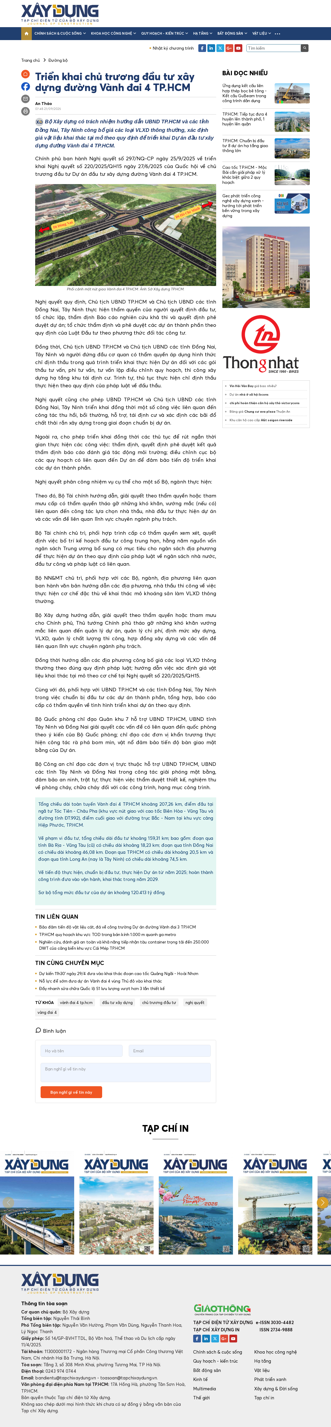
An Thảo (43, 103)
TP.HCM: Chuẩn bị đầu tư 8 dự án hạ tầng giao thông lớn (245, 145)
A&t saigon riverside (276, 420)
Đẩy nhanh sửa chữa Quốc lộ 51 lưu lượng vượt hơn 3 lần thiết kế (102, 988)
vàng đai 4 (47, 1012)
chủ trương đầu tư (159, 1002)
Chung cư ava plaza (259, 411)
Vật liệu (261, 33)
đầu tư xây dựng (117, 1002)
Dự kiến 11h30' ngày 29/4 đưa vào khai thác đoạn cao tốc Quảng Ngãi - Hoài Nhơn (118, 973)
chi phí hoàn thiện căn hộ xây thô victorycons (264, 403)
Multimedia (204, 1388)
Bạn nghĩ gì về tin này (71, 1092)
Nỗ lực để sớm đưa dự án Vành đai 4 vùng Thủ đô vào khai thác (100, 981)
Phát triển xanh (270, 1379)
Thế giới (201, 1397)
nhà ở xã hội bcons (253, 394)
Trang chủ (30, 60)
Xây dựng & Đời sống (276, 1388)
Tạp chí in (264, 1397)
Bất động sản (232, 33)
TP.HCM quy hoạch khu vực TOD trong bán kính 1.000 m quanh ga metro (107, 934)
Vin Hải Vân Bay (241, 386)
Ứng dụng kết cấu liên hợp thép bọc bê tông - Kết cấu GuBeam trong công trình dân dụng (244, 93)
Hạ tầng (202, 33)
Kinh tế (200, 1379)
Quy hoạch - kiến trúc (164, 33)
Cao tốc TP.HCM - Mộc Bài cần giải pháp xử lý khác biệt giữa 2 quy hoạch (244, 175)
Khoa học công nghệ (113, 33)
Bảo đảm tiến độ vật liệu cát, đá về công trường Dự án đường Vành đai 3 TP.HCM (117, 927)
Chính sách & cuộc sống (60, 33)
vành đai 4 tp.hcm (76, 1002)
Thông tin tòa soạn (44, 1303)
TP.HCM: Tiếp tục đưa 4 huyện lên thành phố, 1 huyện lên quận (244, 118)
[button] (277, 33)
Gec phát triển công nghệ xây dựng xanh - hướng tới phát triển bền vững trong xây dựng (243, 205)
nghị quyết (195, 1002)
